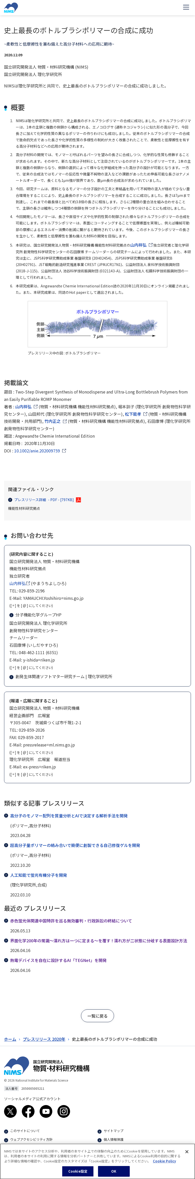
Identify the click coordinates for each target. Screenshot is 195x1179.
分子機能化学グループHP (35, 615)
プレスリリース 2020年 (44, 1039)
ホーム (10, 1039)
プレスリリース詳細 (41, 500)
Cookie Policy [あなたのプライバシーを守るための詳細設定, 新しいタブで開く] (164, 1164)
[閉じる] (186, 1155)
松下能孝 (133, 414)
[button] (97, 1015)
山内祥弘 (138, 245)
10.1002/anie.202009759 (37, 451)
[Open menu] (186, 7)
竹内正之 (52, 421)
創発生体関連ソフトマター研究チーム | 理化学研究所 (61, 676)
